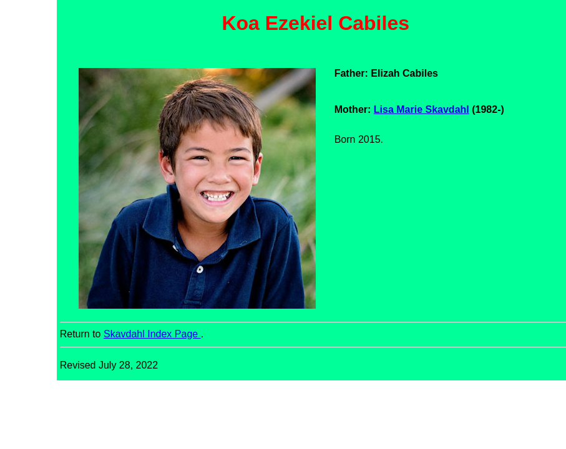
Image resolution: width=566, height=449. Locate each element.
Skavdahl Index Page (152, 334)
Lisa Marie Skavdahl (421, 109)
